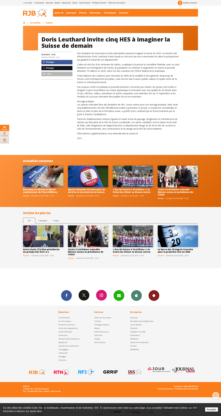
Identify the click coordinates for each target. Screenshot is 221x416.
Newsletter (134, 349)
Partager (48, 62)
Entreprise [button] (39, 3)
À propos (134, 318)
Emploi (57, 3)
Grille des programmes (68, 328)
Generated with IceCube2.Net (186, 389)
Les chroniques (64, 321)
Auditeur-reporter (187, 3)
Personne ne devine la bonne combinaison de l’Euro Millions (40, 190)
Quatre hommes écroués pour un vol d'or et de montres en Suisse (86, 190)
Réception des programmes (141, 321)
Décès (75, 3)
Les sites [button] (27, 3)
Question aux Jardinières (68, 346)
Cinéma (97, 321)
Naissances (66, 3)
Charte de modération (139, 342)
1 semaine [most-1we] (42, 220)
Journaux (71, 12)
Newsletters (119, 295)
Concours (62, 360)
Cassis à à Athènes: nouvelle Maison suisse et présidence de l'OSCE (175, 192)
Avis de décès (99, 342)
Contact (133, 346)
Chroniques (110, 12)
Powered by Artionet (165, 389)
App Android (154, 295)
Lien (47, 74)
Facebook (66, 295)
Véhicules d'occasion (116, 3)
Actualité (35, 22)
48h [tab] (29, 220)
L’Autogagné (63, 349)
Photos (83, 12)
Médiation (134, 339)
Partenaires (135, 335)
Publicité (134, 328)
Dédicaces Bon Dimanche (68, 339)
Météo (97, 328)
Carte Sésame (84, 3)
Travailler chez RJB (137, 332)
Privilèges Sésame (99, 3)
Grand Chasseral (65, 332)
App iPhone (136, 295)
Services (123, 12)
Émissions (95, 12)
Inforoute (49, 3)
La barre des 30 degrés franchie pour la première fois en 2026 (175, 250)
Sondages (62, 356)
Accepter (211, 409)
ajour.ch (58, 12)
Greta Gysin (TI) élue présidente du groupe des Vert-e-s (41, 250)
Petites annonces (101, 332)
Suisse (49, 22)
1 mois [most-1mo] (56, 220)
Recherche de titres (66, 325)
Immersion (63, 335)
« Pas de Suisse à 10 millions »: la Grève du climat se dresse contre (131, 190)
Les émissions (64, 318)
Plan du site (55, 391)
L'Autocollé (63, 353)
